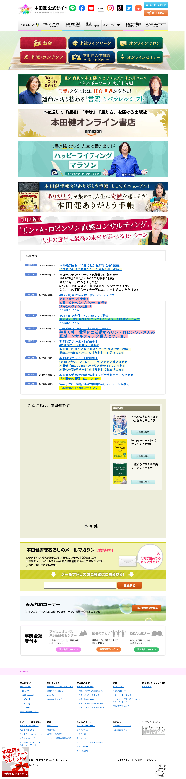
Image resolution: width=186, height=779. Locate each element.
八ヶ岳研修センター (28, 730)
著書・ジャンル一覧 (85, 686)
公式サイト (147, 686)
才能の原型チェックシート (124, 706)
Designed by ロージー (30, 765)
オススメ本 (81, 734)
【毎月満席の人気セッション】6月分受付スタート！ (107, 332)
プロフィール (25, 707)
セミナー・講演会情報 (29, 726)
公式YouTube (27, 699)
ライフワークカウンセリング (32, 734)
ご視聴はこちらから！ (86, 302)
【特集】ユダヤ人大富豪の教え (90, 691)
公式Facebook (28, 695)
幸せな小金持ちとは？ (29, 712)
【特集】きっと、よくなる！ (89, 695)
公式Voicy (26, 703)
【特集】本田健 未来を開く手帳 (90, 703)
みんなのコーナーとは (86, 726)
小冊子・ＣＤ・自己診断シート (60, 686)
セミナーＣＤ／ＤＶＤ (122, 695)
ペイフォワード (83, 746)
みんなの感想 (82, 751)
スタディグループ (27, 738)
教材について (118, 686)
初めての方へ (25, 686)
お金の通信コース (120, 691)
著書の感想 (51, 730)
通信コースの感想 (54, 734)
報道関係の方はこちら (122, 726)
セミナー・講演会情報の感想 (59, 738)
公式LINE (26, 691)
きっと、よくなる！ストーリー (90, 742)
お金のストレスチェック (57, 699)
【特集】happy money (86, 699)
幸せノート (81, 738)
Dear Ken (51, 695)
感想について (52, 726)
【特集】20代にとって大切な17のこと (93, 707)
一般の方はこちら (120, 730)
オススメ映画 (82, 730)
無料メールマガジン (55, 691)
